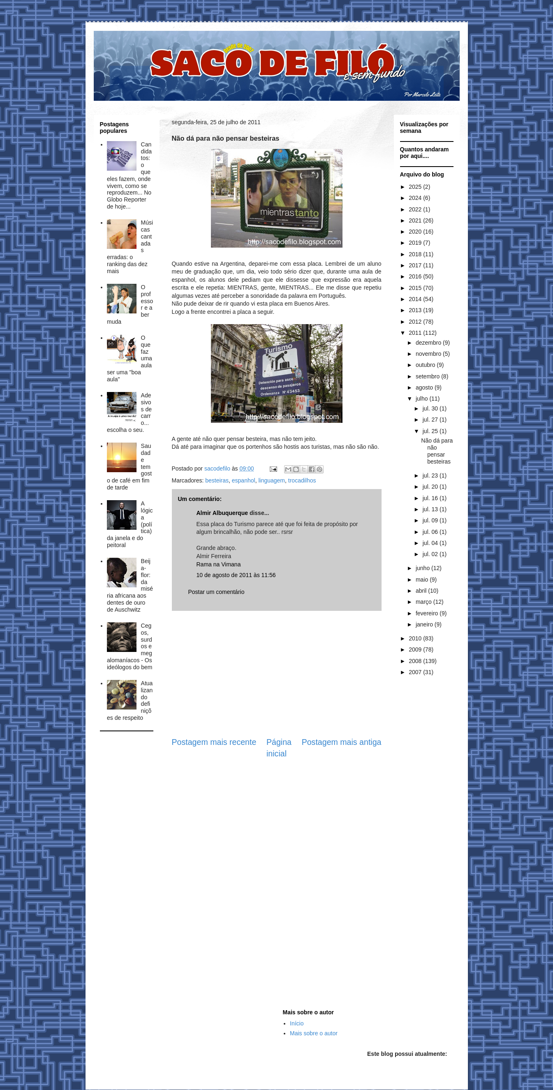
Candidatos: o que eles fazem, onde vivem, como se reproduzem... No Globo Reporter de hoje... (129, 175)
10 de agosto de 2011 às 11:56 (236, 575)
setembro (428, 376)
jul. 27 (431, 419)
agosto (425, 387)
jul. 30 (431, 408)
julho (422, 398)
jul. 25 (431, 431)
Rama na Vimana (219, 564)
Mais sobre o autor (314, 1033)
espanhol (243, 480)
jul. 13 (431, 509)
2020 (416, 231)
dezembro (429, 342)
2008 (416, 661)
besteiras (217, 480)
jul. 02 (431, 554)
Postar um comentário (216, 592)
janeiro (425, 624)
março (424, 601)
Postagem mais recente (214, 742)
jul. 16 (431, 498)
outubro (426, 365)
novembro (429, 353)
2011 (416, 332)
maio (423, 579)
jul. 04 (431, 543)
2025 (416, 186)
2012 (416, 321)
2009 (416, 649)
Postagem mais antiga (342, 742)
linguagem (271, 480)
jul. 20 (431, 486)
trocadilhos (302, 480)
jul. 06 (431, 532)
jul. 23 (431, 475)
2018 (416, 254)
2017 (416, 265)
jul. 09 (431, 520)
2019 (416, 242)
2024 (416, 198)
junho (423, 568)
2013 (416, 310)
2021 (416, 220)
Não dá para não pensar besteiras (437, 450)
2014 (416, 299)
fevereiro (428, 613)
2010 (416, 638)
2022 (416, 209)
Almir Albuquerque (222, 513)
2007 (416, 672)
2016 (416, 276)
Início (296, 1023)
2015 (416, 288)
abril (422, 590)
